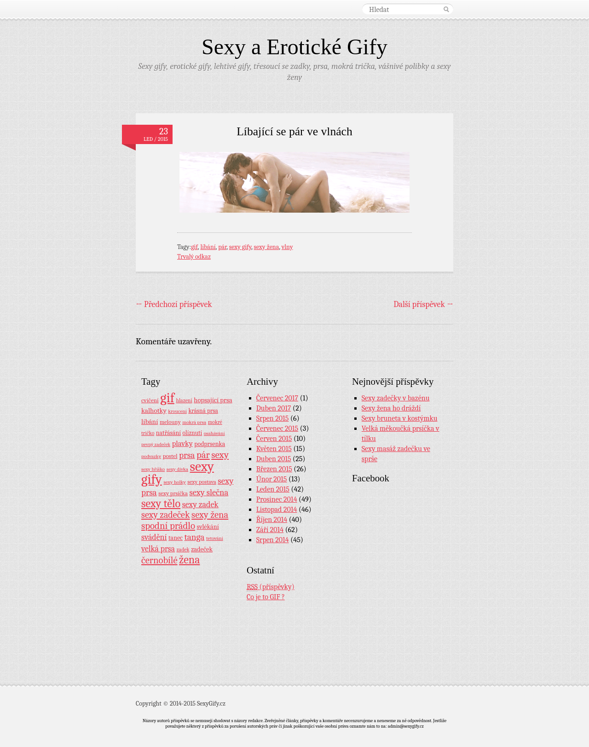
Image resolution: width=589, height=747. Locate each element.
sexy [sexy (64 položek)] (220, 454)
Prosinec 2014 (276, 499)
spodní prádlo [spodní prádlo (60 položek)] (168, 525)
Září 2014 (269, 530)
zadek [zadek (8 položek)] (183, 549)
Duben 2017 (273, 408)
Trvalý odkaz (194, 257)
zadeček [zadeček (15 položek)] (202, 549)
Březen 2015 (274, 469)
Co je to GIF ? (266, 597)
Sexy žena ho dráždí (391, 408)
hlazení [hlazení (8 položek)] (184, 400)
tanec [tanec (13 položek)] (175, 537)
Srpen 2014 (272, 540)
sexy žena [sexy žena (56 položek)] (209, 515)
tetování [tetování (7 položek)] (214, 538)
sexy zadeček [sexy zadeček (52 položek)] (165, 515)
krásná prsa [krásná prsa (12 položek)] (203, 410)
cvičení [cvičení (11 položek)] (150, 400)
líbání (207, 247)
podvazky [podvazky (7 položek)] (151, 456)
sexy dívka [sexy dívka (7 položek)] (177, 469)
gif (194, 247)
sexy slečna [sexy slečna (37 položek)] (208, 492)
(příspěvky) (270, 587)
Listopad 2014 (276, 509)
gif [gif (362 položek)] (167, 397)
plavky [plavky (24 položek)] (182, 443)
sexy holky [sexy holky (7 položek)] (174, 482)
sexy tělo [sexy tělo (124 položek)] (160, 503)
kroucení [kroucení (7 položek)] (177, 411)
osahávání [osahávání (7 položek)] (214, 433)
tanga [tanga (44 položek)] (194, 537)
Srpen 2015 (272, 418)
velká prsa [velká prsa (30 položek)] (158, 548)
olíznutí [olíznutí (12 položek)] (192, 432)
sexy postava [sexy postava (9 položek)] (201, 482)
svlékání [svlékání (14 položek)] (208, 527)
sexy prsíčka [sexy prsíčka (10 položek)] (173, 493)
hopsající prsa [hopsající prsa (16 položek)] (213, 400)
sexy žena (266, 247)
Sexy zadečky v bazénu (396, 398)
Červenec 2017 (277, 398)
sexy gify (240, 247)
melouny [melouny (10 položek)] (170, 422)
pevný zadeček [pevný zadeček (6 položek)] (155, 444)
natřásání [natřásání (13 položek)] (168, 432)
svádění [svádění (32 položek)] (154, 537)
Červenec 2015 (277, 428)
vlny (287, 247)
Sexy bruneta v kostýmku (400, 418)
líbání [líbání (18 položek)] (149, 421)
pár (222, 247)
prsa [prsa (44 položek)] (187, 455)
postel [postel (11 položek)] (170, 455)
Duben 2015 (273, 459)
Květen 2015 (274, 449)
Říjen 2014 (271, 519)
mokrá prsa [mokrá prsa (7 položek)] (194, 422)
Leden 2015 (272, 489)
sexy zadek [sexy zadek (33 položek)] (200, 505)
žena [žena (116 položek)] (189, 559)
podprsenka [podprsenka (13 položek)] (209, 443)
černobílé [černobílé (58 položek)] (159, 560)
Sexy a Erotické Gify (294, 47)
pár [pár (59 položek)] (203, 454)
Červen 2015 (274, 438)
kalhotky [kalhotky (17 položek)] (154, 410)
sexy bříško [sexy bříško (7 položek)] (153, 469)
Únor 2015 (271, 479)
